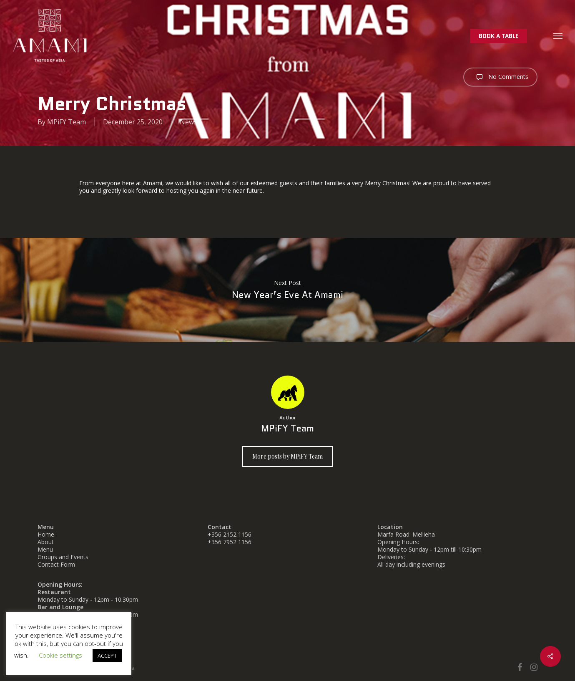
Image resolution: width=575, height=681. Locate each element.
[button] (558, 35)
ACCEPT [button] (107, 655)
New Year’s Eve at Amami (287, 290)
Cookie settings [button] (60, 655)
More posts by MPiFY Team (287, 456)
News (188, 121)
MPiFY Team (66, 121)
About (46, 542)
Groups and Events (63, 557)
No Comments (500, 77)
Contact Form (56, 564)
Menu (45, 549)
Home (46, 534)
